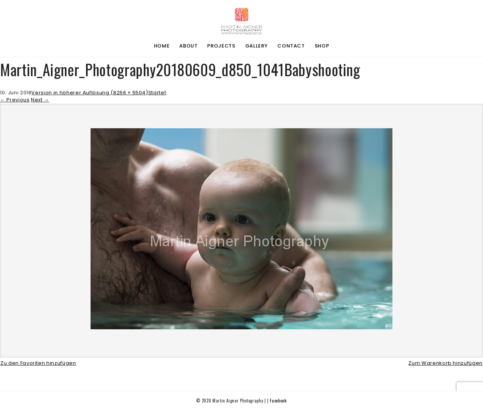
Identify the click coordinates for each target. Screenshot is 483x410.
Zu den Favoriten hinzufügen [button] (38, 363)
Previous (15, 99)
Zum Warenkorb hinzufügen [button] (445, 363)
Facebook (278, 401)
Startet (157, 92)
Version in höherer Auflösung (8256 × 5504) (89, 92)
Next (40, 99)
